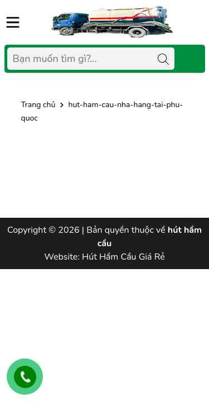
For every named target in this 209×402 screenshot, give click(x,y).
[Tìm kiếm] (163, 59)
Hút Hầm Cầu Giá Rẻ (123, 257)
